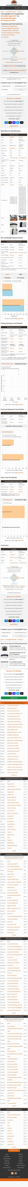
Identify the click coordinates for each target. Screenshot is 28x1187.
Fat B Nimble (10, 1141)
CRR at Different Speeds (12, 743)
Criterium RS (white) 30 (12, 919)
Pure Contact (10, 818)
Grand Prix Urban (11, 786)
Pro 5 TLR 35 (10, 957)
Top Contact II (10, 826)
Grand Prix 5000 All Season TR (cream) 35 (14, 972)
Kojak (8, 837)
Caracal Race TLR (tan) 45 (12, 981)
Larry (8, 1125)
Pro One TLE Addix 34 (12, 975)
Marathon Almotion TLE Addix (14, 805)
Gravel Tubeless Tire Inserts (13, 716)
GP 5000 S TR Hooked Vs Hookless (14, 727)
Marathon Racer (10, 834)
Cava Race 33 (10, 965)
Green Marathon (11, 824)
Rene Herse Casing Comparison (15, 740)
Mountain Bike (6, 1158)
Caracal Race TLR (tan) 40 (12, 952)
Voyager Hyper (10, 792)
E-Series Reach (10, 821)
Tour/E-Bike (7, 1163)
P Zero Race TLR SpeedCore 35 (14, 1010)
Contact (20, 1161)
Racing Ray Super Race (12, 1066)
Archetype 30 (10, 876)
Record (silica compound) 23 (13, 927)
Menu (25, 8)
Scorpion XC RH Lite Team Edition (14, 1033)
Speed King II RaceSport (12, 1058)
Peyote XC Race (10, 1093)
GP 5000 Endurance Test (12, 759)
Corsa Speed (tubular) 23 (12, 929)
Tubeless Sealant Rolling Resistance (15, 764)
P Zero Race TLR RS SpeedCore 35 (14, 954)
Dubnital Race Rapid (12, 1074)
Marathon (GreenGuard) (12, 813)
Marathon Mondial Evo (12, 845)
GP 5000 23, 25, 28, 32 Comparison (14, 761)
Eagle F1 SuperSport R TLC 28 (13, 908)
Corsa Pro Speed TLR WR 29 (13, 866)
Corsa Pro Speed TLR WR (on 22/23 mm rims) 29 (14, 870)
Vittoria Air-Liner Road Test (13, 748)
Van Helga (9, 1128)
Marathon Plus (10, 842)
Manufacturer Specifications (10, 26)
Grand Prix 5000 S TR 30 (12, 900)
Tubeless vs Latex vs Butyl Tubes (14, 767)
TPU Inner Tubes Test (12, 708)
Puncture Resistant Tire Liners (14, 719)
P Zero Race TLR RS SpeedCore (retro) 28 (14, 896)
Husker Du (9, 1130)
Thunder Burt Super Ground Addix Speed (15, 1030)
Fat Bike (7, 1165)
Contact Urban (10, 794)
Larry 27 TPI (10, 1133)
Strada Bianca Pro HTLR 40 (13, 962)
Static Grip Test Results (9, 35)
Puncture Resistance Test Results (11, 32)
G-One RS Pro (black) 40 (12, 983)
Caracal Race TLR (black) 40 (13, 968)
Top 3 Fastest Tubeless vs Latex (14, 737)
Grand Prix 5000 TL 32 (12, 997)
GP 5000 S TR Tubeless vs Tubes (14, 732)
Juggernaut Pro (10, 1144)
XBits (14, 1176)
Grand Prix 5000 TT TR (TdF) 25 (14, 882)
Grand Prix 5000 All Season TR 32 (14, 1005)
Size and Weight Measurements (11, 28)
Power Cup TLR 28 (11, 911)
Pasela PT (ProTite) (11, 808)
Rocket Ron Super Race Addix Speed (15, 1090)
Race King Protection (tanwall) (14, 1085)
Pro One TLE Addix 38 (12, 960)
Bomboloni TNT (10, 1136)
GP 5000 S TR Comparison (13, 735)
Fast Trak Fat (10, 1120)
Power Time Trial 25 (11, 924)
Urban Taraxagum (11, 829)
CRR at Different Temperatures (14, 721)
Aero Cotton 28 (10, 932)
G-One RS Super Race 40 (12, 999)
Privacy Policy (20, 1167)
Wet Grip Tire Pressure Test (13, 711)
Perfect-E (9, 848)
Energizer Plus (10, 816)
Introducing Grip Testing (12, 745)
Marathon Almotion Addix (13, 802)
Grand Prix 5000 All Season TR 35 (14, 978)
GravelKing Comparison (13, 751)
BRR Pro (21, 1154)
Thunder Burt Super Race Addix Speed (14, 1040)
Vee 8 (8, 1122)
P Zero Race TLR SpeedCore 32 (14, 991)
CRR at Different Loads (12, 729)
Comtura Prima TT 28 (12, 890)
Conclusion (5, 37)
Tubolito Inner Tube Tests (13, 756)
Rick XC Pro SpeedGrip (12, 1064)
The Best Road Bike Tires (12, 705)
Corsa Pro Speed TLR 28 (12, 864)
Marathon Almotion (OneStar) (14, 789)
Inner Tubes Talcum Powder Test (14, 713)
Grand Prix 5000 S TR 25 (12, 903)
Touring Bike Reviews (10, 639)
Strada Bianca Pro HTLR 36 (13, 989)
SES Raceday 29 (10, 887)
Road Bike (6, 1156)
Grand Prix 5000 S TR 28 (12, 892)
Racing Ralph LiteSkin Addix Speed (15, 1082)
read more (18, 79)
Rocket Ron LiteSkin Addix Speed (14, 1036)
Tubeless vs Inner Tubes (12, 772)
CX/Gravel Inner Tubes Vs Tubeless (15, 724)
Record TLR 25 (10, 874)
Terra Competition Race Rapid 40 (14, 1007)
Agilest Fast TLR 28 (11, 905)
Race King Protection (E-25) (13, 1043)
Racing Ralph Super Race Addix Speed (14, 1099)
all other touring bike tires (20, 59)
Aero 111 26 (9, 921)
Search (18, 8)
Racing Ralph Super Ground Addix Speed (14, 1055)
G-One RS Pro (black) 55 (12, 1072)
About (20, 1158)
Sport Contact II (10, 810)
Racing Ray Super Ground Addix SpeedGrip (14, 1078)
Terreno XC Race (11, 1061)
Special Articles (7, 1167)
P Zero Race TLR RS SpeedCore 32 (14, 946)
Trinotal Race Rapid (11, 1103)
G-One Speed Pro (11, 1026)
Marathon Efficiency (11, 797)
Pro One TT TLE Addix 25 (12, 884)
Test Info (20, 1156)
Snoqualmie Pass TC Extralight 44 (14, 949)
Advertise (20, 1163)
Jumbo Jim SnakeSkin (12, 1117)
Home (2, 8)
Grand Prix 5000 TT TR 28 (12, 879)
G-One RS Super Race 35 (12, 986)
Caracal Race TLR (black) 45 (13, 1002)
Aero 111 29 (9, 913)
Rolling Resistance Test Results (11, 30)
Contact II (9, 832)
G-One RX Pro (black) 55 (12, 1069)
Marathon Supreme (11, 800)
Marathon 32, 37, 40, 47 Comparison (15, 769)
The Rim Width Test (11, 753)
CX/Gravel (6, 1161)
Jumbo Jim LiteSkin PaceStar (13, 1114)
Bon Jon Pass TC (10, 784)
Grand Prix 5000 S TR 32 (12, 944)
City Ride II (9, 840)
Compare (20, 639)
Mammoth (9, 1138)
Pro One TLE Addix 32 (12, 994)
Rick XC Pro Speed (11, 1051)
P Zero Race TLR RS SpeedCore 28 (14, 916)
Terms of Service (20, 1165)
